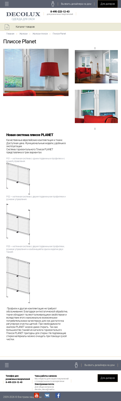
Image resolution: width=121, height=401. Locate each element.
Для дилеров (108, 3)
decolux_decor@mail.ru (44, 389)
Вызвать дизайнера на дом (76, 3)
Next (95, 128)
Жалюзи (23, 33)
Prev (95, 48)
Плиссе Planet (59, 33)
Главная (10, 33)
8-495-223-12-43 (60, 12)
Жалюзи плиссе (40, 33)
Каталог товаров (25, 26)
